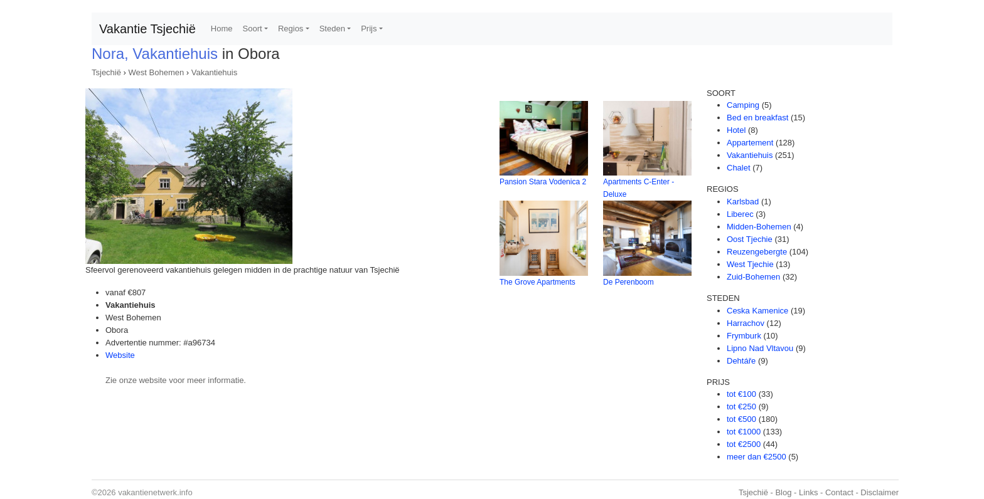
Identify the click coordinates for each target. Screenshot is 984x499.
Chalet (739, 167)
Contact (839, 492)
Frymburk (744, 335)
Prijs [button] (369, 28)
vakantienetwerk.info (155, 492)
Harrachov (745, 323)
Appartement (750, 142)
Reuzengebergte (757, 251)
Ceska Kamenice (757, 310)
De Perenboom (628, 282)
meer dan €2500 (756, 456)
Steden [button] (332, 28)
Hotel (736, 130)
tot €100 (741, 394)
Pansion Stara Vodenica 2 (543, 181)
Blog (783, 492)
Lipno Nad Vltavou (760, 348)
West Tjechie (750, 264)
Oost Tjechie (750, 239)
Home (222, 28)
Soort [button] (252, 28)
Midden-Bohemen (759, 226)
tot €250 (741, 406)
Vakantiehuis (214, 72)
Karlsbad (743, 201)
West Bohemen (156, 72)
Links (808, 492)
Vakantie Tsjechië (147, 29)
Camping (743, 105)
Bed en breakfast (757, 117)
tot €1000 (744, 431)
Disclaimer (879, 492)
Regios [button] (290, 28)
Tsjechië (106, 72)
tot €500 (741, 419)
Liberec (740, 214)
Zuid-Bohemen (753, 276)
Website (120, 355)
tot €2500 (744, 444)
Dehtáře (741, 360)
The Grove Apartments (537, 282)
